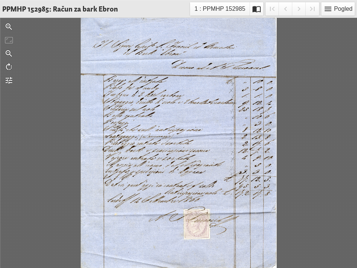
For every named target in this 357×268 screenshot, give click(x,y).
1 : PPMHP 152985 (219, 10)
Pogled (338, 8)
